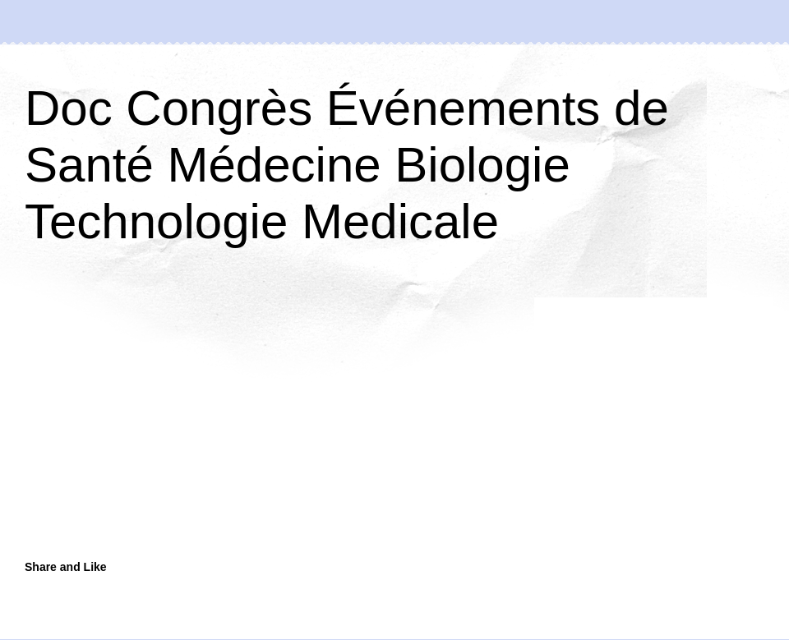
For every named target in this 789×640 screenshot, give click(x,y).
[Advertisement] (267, 421)
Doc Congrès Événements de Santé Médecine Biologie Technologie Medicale (347, 165)
